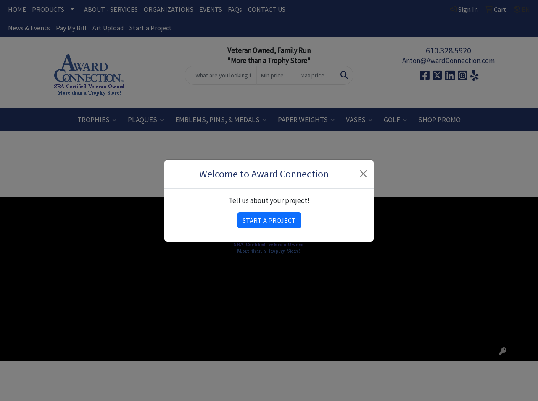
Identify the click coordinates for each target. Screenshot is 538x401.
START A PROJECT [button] (269, 220)
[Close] (363, 174)
